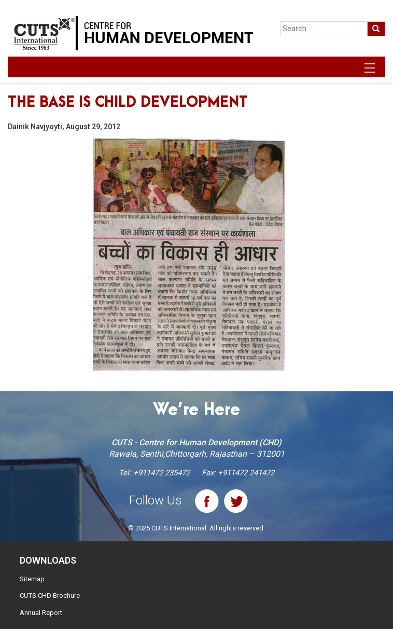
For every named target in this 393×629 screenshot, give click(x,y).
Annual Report (41, 613)
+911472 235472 (161, 472)
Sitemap (32, 579)
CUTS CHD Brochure (50, 595)
